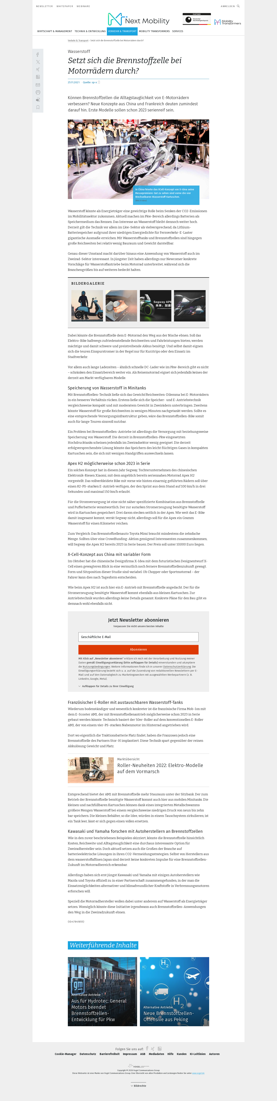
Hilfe (170, 1054)
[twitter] (38, 62)
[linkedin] (38, 77)
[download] (38, 100)
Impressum (130, 1054)
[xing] (38, 69)
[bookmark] (99, 82)
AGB (143, 1054)
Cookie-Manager (66, 1054)
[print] (38, 92)
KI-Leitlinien (198, 1054)
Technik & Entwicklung (90, 31)
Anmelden (228, 6)
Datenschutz (88, 1054)
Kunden (182, 1054)
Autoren (214, 1054)
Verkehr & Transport (122, 31)
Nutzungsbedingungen (96, 666)
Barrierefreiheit (110, 1054)
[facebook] (38, 54)
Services (177, 31)
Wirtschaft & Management (54, 31)
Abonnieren (138, 649)
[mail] (38, 84)
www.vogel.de (198, 1073)
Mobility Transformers (154, 31)
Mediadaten (157, 1054)
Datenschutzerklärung (177, 666)
